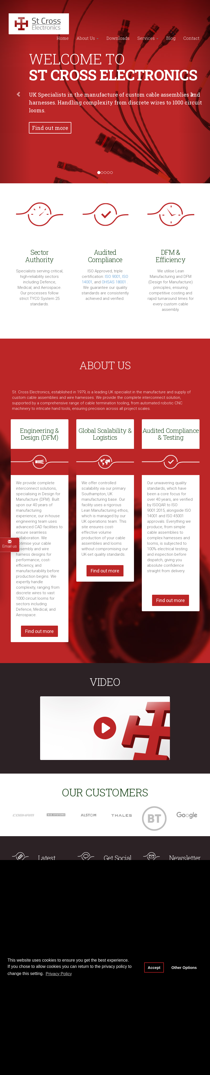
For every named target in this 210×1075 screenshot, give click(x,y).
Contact (191, 24)
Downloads (118, 24)
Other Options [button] (184, 968)
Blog (170, 24)
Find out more (50, 127)
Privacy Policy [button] (59, 974)
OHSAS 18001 (114, 282)
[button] (15, 91)
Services (147, 24)
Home (63, 24)
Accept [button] (154, 968)
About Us (88, 24)
